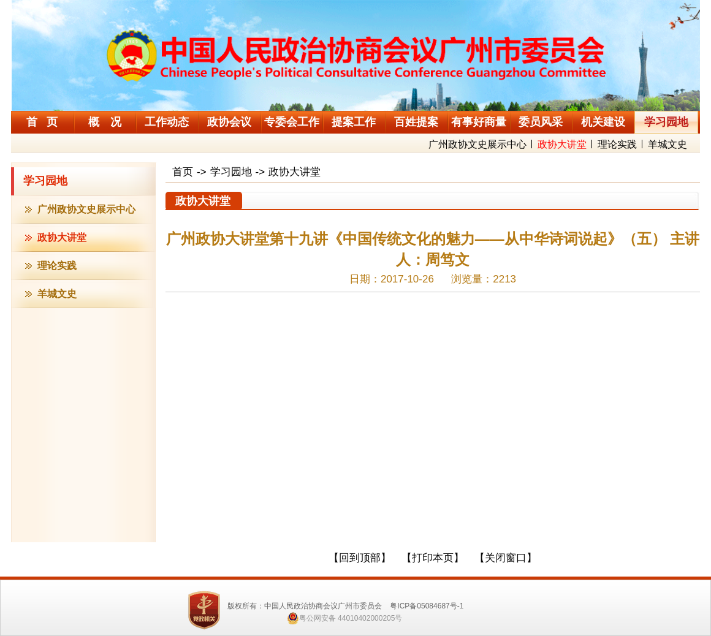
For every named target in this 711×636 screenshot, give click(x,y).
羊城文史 (667, 144)
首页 (182, 172)
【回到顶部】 (360, 558)
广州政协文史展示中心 (477, 144)
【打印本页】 (432, 558)
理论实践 (617, 144)
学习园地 (45, 181)
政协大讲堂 (562, 144)
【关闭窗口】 (505, 558)
